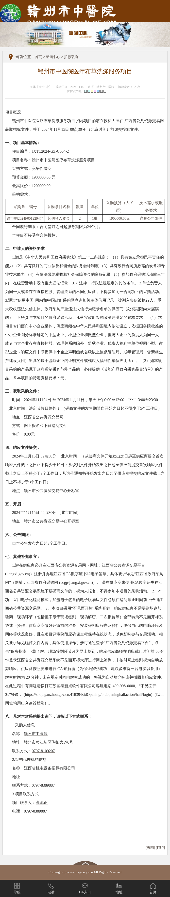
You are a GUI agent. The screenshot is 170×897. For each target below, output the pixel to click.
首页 (38, 57)
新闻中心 (53, 57)
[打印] (160, 847)
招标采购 (71, 57)
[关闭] (150, 847)
